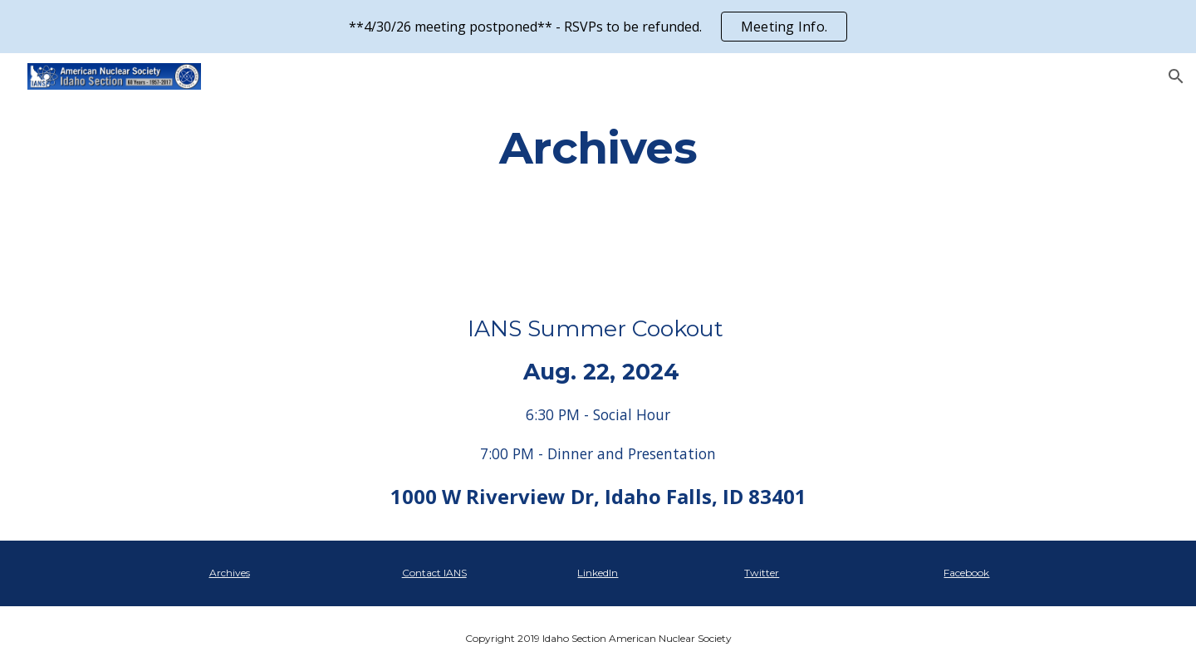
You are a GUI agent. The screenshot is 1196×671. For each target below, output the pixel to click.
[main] (598, 147)
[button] (1176, 76)
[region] (598, 26)
